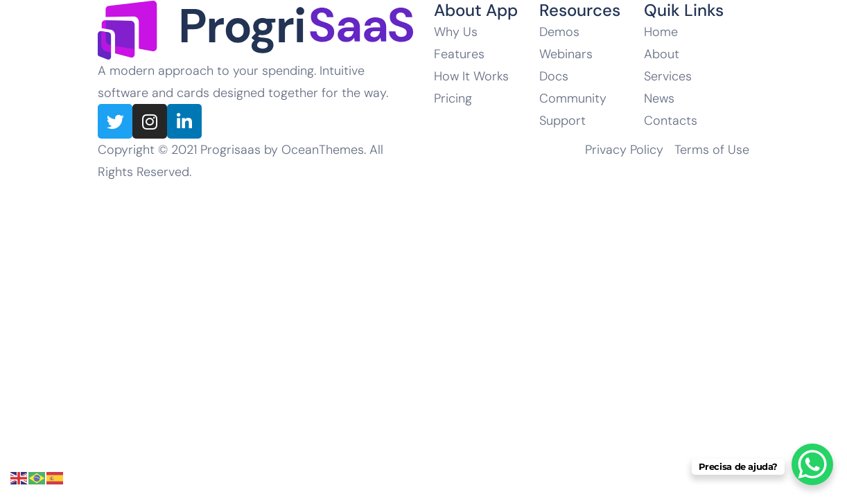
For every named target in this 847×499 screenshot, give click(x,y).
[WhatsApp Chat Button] (812, 464)
